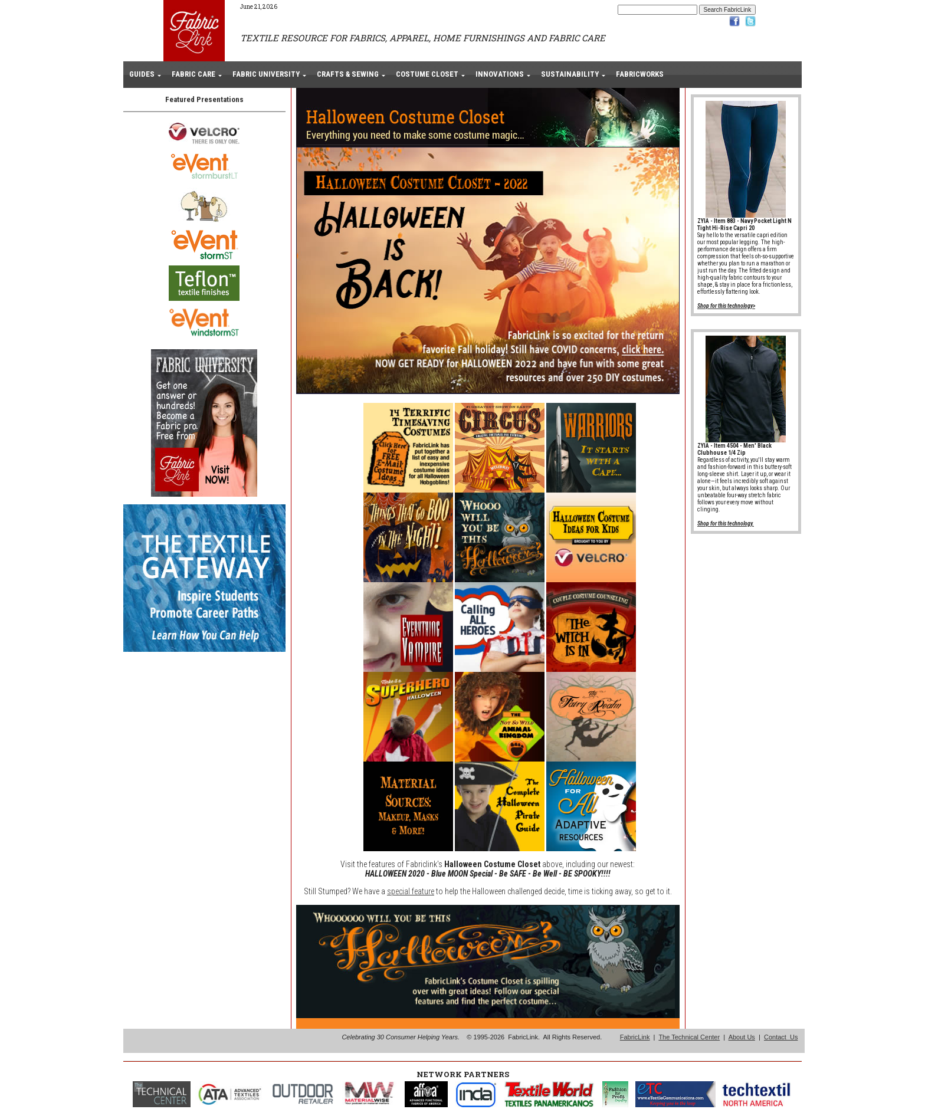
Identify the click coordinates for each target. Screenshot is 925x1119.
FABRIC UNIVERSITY (266, 74)
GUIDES (142, 74)
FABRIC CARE (193, 74)
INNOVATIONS (499, 74)
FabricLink (635, 1037)
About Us (742, 1037)
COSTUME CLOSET (427, 74)
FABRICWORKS (640, 74)
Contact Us (781, 1037)
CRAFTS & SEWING (348, 74)
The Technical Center (689, 1037)
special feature (410, 891)
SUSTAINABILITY (570, 74)
